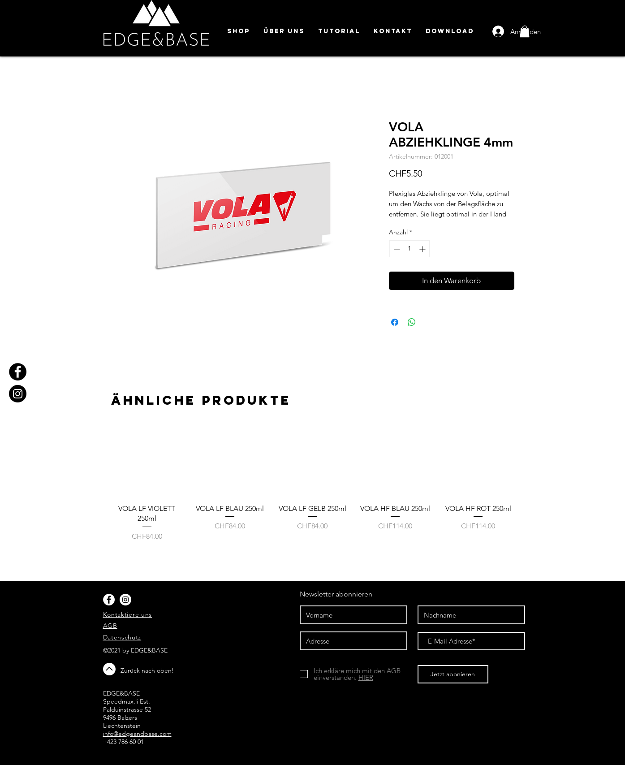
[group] (312, 488)
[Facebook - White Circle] (109, 599)
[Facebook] (17, 371)
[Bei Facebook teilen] (394, 322)
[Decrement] (395, 249)
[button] (525, 31)
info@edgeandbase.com (137, 734)
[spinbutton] (409, 249)
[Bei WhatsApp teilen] (411, 322)
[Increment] (423, 249)
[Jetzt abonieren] (453, 674)
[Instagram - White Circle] (125, 599)
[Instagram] (17, 393)
